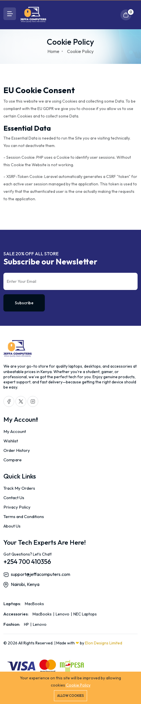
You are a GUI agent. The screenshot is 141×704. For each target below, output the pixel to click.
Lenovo (62, 614)
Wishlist (10, 441)
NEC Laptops (84, 614)
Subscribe (24, 302)
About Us (12, 526)
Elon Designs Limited (103, 643)
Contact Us (13, 497)
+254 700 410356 (27, 562)
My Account (14, 431)
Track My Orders (19, 488)
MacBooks (34, 603)
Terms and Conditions (23, 516)
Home (53, 51)
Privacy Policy (17, 507)
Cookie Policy (78, 685)
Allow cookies (70, 696)
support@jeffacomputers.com (40, 574)
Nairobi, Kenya (25, 584)
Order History (16, 450)
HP (27, 624)
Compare (12, 459)
